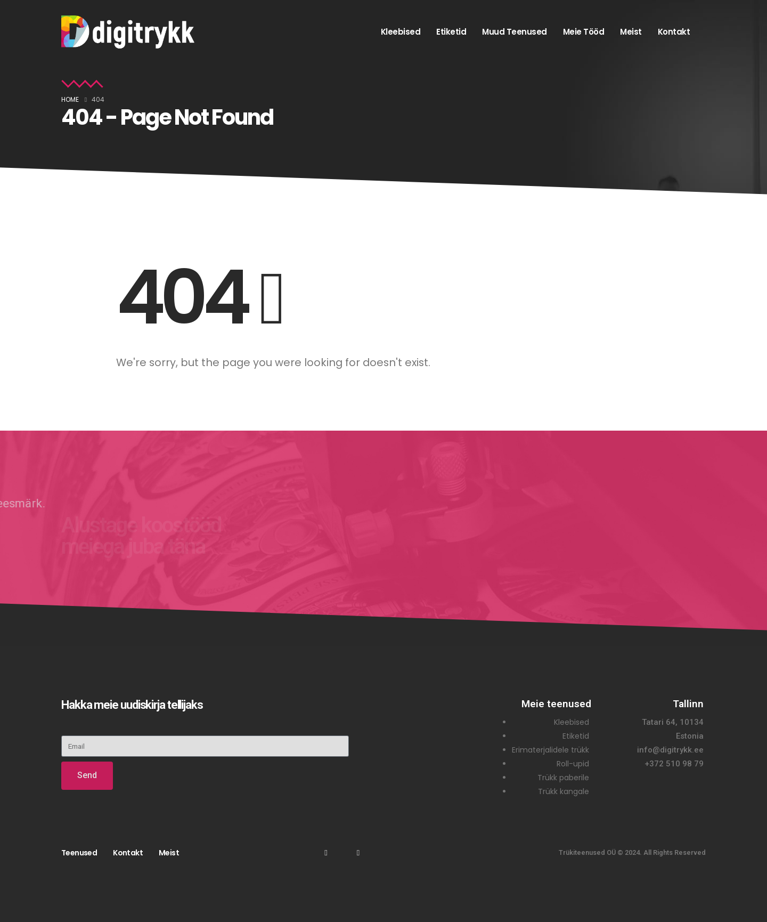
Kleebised (401, 31)
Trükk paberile (563, 777)
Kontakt (674, 31)
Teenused (79, 852)
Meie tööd (584, 31)
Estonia (690, 736)
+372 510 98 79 (674, 764)
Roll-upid (573, 763)
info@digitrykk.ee (670, 750)
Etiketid (451, 31)
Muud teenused (514, 31)
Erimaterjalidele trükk (550, 750)
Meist (631, 31)
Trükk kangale (563, 791)
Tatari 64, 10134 (673, 722)
